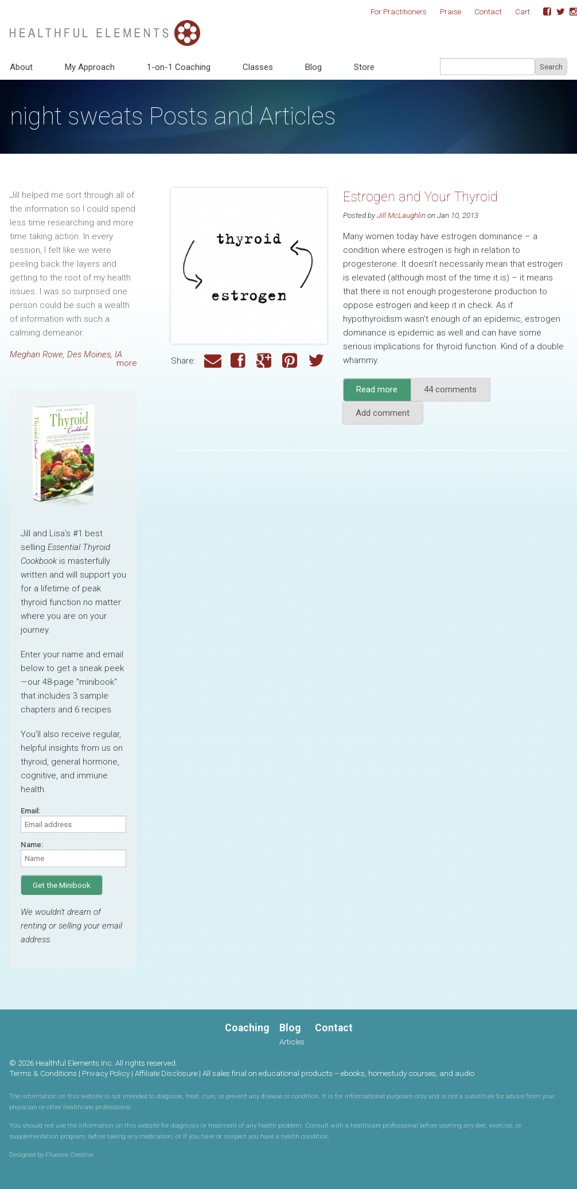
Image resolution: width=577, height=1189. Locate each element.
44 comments (450, 389)
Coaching (247, 1028)
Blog (313, 67)
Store (364, 67)
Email (212, 361)
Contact (488, 11)
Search (551, 67)
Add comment (383, 413)
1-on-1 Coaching (178, 67)
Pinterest (290, 361)
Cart (522, 11)
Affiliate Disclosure (166, 1073)
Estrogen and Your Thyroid (420, 197)
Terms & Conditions (43, 1073)
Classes (258, 67)
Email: (30, 810)
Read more (383, 392)
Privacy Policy (106, 1073)
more (126, 363)
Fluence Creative (69, 1155)
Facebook (543, 12)
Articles (292, 1041)
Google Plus (265, 361)
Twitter (556, 12)
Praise (450, 11)
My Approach (90, 67)
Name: (32, 844)
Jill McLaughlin (401, 215)
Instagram (569, 12)
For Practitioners (399, 11)
